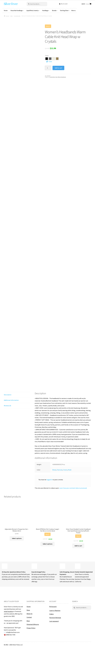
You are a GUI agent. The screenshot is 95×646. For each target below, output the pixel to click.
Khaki (69, 470)
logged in (49, 480)
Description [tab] (7, 395)
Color (47, 56)
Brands (54, 10)
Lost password (54, 621)
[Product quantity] (48, 68)
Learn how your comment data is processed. (73, 488)
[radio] (46, 58)
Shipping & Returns (33, 624)
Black (54, 470)
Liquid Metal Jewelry (32, 10)
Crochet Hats (17, 16)
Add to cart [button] (78, 546)
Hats (11, 16)
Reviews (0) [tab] (7, 406)
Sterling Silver (64, 10)
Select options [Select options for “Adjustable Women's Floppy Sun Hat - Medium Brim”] (17, 538)
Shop (28, 610)
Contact (29, 617)
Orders (51, 614)
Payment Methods (55, 618)
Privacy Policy (31, 628)
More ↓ (73, 10)
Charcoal (59, 470)
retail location (8, 611)
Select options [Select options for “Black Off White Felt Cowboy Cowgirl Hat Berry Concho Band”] (47, 544)
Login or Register (54, 610)
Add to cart (58, 68)
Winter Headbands (62, 77)
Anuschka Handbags (17, 10)
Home (6, 10)
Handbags (45, 10)
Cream (65, 470)
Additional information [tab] (11, 400)
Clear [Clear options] (50, 61)
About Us (29, 614)
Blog (28, 621)
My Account (64, 4)
